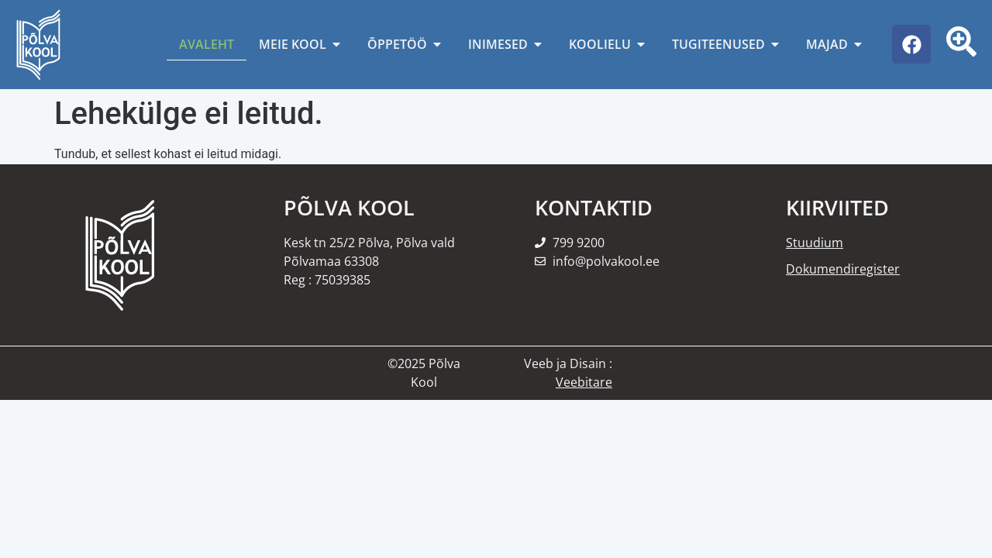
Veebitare (584, 382)
